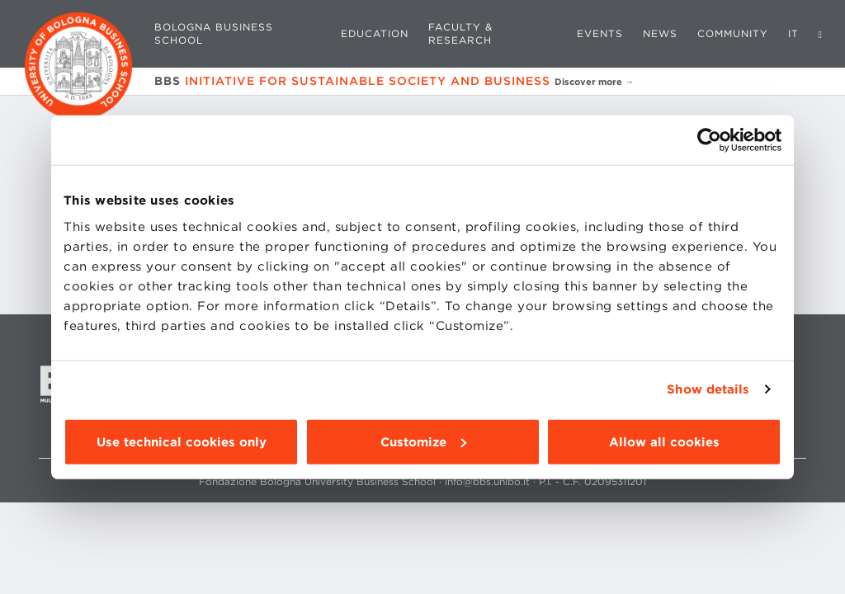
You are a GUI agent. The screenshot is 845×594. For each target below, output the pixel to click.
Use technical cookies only (182, 441)
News (660, 33)
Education (374, 33)
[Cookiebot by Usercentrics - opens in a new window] (709, 140)
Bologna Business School (213, 33)
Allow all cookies (664, 441)
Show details (708, 389)
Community (732, 33)
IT (793, 33)
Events (600, 33)
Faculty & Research (460, 33)
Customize (423, 441)
